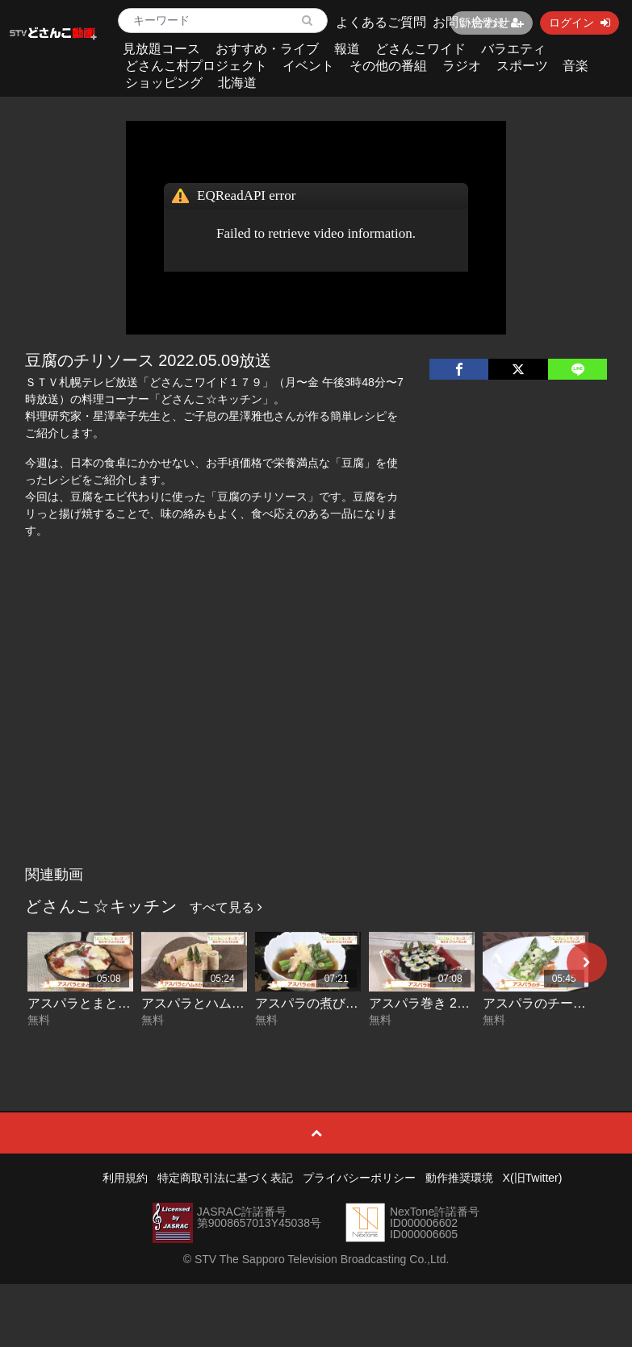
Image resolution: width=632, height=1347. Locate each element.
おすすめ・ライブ (267, 49)
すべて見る (226, 907)
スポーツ (522, 66)
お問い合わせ (471, 22)
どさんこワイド (420, 49)
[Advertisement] (316, 737)
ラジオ (461, 66)
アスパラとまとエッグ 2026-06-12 (126, 1003)
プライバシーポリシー (359, 1177)
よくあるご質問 (381, 22)
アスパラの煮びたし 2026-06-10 (348, 1003)
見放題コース (161, 49)
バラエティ (513, 49)
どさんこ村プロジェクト (196, 66)
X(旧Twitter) (533, 1177)
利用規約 (125, 1177)
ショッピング (164, 82)
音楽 (575, 66)
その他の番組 (388, 66)
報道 (347, 49)
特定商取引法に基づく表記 (225, 1177)
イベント (308, 66)
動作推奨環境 (459, 1177)
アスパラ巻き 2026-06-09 (442, 1003)
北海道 (237, 82)
